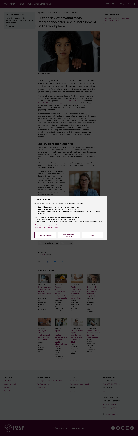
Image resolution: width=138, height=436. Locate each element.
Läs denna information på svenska (46, 227)
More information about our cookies (46, 225)
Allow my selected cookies (69, 235)
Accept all (92, 235)
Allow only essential (45, 235)
